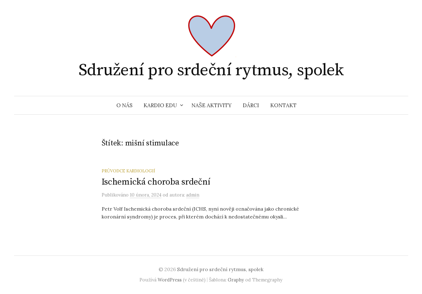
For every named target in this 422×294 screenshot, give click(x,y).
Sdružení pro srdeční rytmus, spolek (211, 70)
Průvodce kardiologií (128, 171)
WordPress (170, 280)
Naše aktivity (211, 105)
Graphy (236, 280)
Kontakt (283, 105)
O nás (124, 105)
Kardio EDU (160, 105)
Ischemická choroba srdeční (156, 181)
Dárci (251, 105)
